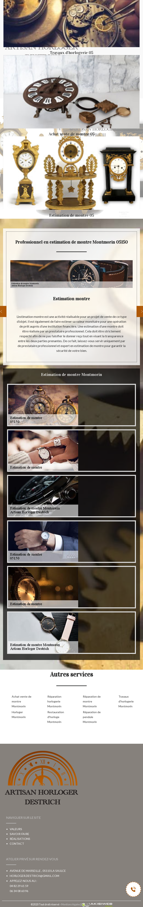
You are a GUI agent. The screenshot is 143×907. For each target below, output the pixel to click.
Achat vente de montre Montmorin (21, 701)
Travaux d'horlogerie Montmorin (126, 701)
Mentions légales (70, 904)
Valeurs (16, 829)
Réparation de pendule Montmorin (92, 716)
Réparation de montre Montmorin (92, 701)
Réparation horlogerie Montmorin (54, 701)
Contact (17, 843)
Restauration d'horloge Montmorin (55, 716)
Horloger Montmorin (19, 714)
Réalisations (20, 838)
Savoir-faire (19, 834)
